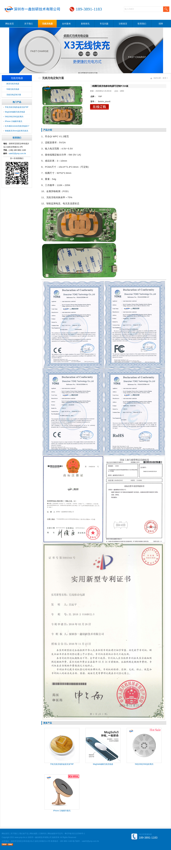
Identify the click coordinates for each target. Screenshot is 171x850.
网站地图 (33, 833)
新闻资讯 (85, 23)
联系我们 (142, 23)
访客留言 (123, 23)
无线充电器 (47, 23)
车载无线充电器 (12, 89)
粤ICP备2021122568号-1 (75, 833)
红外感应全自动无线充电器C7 (17, 126)
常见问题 (104, 23)
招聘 (161, 23)
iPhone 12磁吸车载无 (13, 121)
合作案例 (66, 23)
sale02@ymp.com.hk (17, 153)
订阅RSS (42, 833)
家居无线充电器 (12, 84)
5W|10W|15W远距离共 (14, 117)
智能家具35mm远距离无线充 (16, 131)
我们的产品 (23, 833)
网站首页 (9, 23)
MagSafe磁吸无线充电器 (15, 112)
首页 (164, 78)
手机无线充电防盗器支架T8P (16, 107)
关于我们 (28, 23)
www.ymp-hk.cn (21, 837)
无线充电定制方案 (13, 95)
